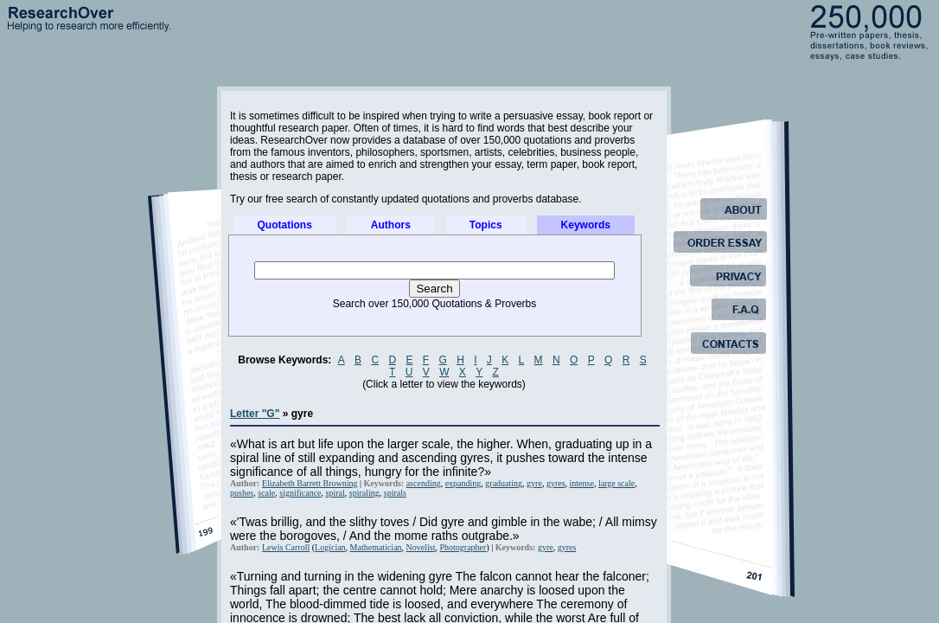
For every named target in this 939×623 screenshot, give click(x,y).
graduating (503, 483)
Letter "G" (254, 414)
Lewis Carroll (286, 547)
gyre (534, 483)
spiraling (364, 493)
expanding (463, 483)
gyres (555, 483)
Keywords (585, 225)
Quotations (285, 225)
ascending (423, 483)
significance (300, 493)
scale (266, 493)
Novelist (421, 547)
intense (582, 483)
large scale (616, 483)
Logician (330, 547)
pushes (241, 493)
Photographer (462, 547)
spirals (395, 493)
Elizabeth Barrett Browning (310, 483)
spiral (335, 493)
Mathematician (376, 547)
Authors (391, 225)
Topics (486, 225)
